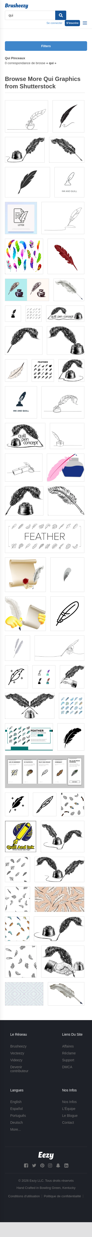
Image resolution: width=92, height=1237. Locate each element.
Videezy (16, 1060)
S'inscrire (72, 22)
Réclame (69, 1053)
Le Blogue (70, 1116)
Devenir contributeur (19, 1069)
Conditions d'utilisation (24, 1196)
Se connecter (54, 22)
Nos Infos (69, 1102)
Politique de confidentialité (62, 1196)
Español (16, 1109)
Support (68, 1060)
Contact (68, 1122)
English (16, 1102)
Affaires (68, 1046)
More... (15, 1129)
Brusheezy (18, 1046)
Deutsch (16, 1122)
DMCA (67, 1067)
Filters (46, 46)
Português (18, 1116)
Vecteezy (17, 1053)
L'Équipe (68, 1109)
